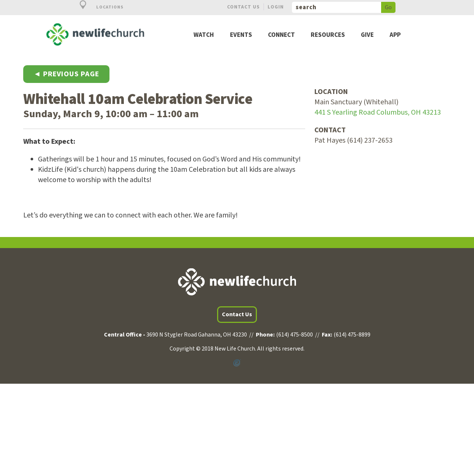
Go (388, 7)
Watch (204, 35)
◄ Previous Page (66, 74)
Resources (328, 35)
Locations (97, 7)
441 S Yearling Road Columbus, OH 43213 (377, 112)
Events (241, 35)
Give (367, 35)
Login (276, 6)
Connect (281, 35)
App (395, 35)
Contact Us (243, 6)
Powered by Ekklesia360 (237, 363)
